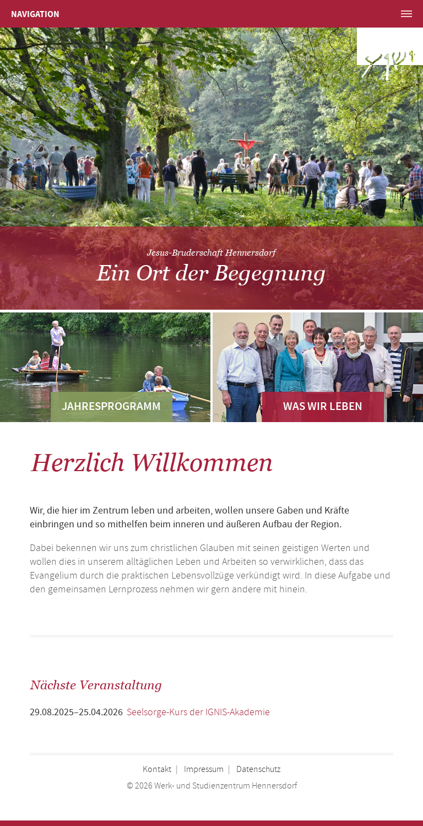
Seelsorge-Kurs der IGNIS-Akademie (198, 712)
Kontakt (157, 769)
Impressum (204, 769)
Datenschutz (258, 769)
